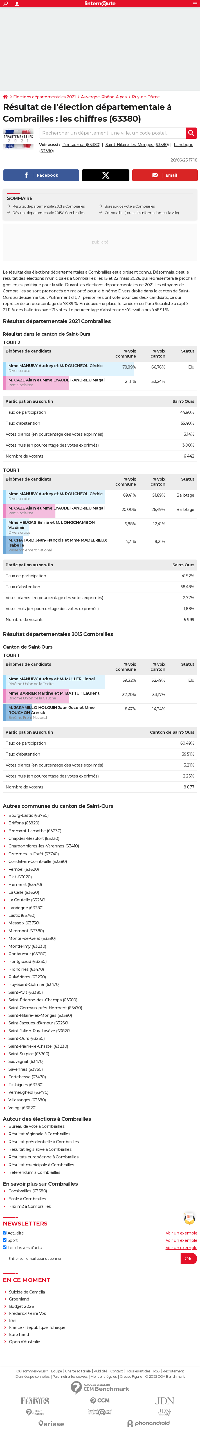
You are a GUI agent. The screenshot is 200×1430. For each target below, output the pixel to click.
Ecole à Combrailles (27, 1198)
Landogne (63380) (25, 907)
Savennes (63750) (25, 1069)
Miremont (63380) (26, 930)
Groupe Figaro (131, 1377)
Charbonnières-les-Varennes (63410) (43, 846)
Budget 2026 (21, 1306)
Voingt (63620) (22, 1107)
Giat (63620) (20, 876)
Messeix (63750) (24, 923)
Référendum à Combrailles (34, 1172)
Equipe (56, 1371)
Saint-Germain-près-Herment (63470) (45, 1007)
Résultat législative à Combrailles (39, 1149)
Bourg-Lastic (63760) (28, 815)
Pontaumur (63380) (81, 144)
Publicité (100, 1371)
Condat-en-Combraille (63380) (37, 861)
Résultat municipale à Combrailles (41, 1164)
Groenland (19, 1299)
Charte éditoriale (78, 1371)
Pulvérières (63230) (27, 976)
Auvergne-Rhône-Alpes (104, 96)
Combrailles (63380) (27, 1190)
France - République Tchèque (37, 1327)
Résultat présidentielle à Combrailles (43, 1141)
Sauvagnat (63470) (26, 1061)
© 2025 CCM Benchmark (165, 1377)
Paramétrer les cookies (70, 1377)
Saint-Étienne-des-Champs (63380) (42, 999)
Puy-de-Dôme (146, 96)
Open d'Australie (24, 1341)
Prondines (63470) (26, 969)
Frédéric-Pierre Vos (27, 1313)
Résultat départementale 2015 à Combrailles (48, 213)
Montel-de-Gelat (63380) (32, 938)
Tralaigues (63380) (25, 1084)
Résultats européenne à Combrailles (43, 1157)
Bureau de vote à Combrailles (36, 1126)
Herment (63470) (25, 884)
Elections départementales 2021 (44, 96)
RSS (156, 1371)
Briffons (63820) (23, 823)
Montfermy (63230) (27, 946)
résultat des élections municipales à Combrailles (49, 278)
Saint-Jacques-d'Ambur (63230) (38, 1023)
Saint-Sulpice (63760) (28, 1053)
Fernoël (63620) (23, 869)
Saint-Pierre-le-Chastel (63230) (38, 1046)
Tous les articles (138, 1371)
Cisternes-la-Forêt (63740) (33, 853)
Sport (10, 1240)
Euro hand (19, 1334)
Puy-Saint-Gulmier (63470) (34, 984)
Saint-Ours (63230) (26, 1038)
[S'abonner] (100, 1258)
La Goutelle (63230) (27, 899)
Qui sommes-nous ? (32, 1371)
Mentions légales (103, 1377)
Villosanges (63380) (27, 1099)
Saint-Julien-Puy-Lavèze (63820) (39, 1030)
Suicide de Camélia (27, 1292)
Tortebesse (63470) (27, 1076)
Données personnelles (32, 1377)
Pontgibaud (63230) (27, 961)
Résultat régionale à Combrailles (39, 1133)
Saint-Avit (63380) (25, 992)
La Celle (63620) (23, 892)
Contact (116, 1371)
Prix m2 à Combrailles (29, 1206)
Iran (12, 1320)
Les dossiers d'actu (22, 1247)
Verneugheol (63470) (28, 1092)
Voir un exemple (181, 1233)
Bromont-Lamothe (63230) (34, 830)
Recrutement (173, 1371)
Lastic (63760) (21, 915)
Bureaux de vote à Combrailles (130, 206)
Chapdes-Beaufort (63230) (33, 838)
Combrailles (114, 213)
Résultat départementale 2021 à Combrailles (48, 206)
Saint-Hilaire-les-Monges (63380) (137, 144)
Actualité (13, 1233)
